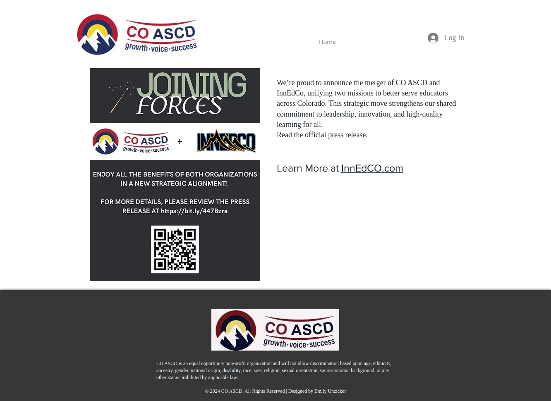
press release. (348, 135)
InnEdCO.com (372, 168)
